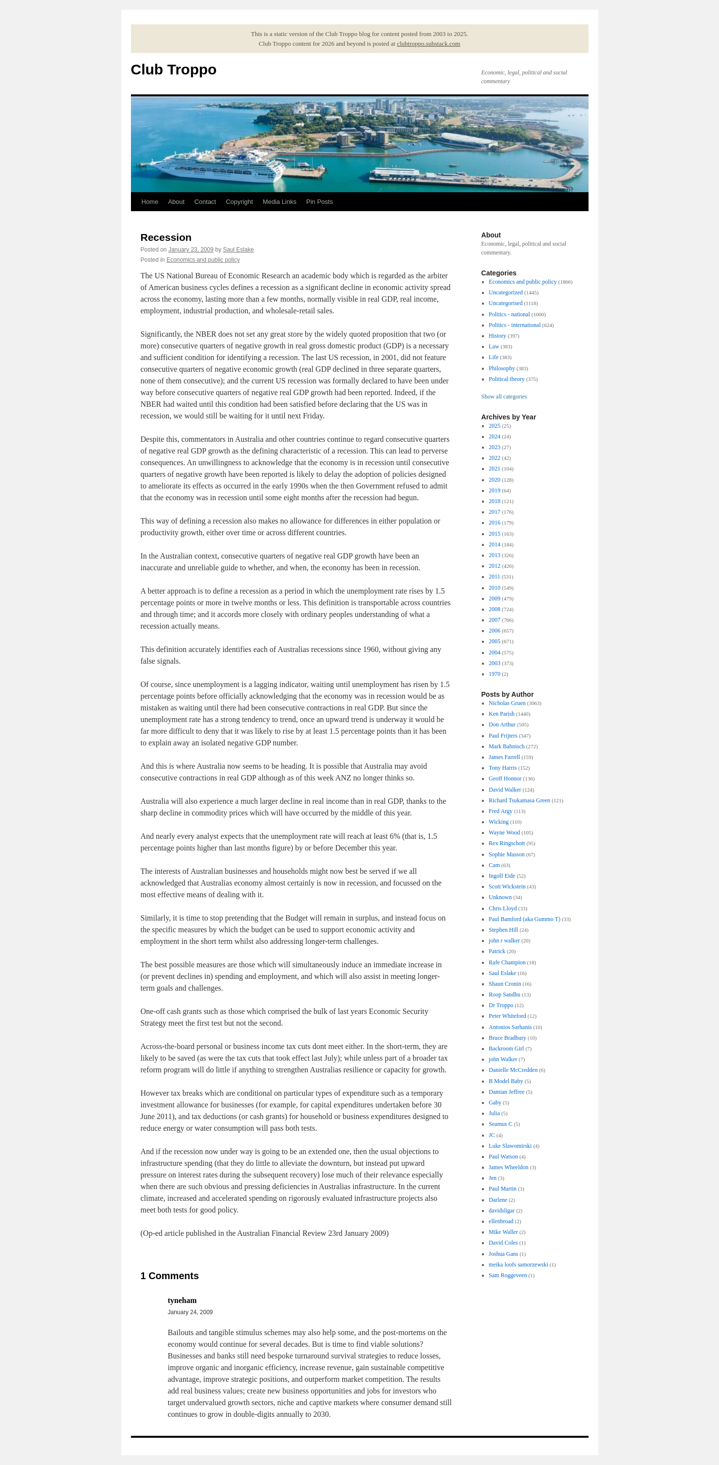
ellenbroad (501, 1221)
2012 (494, 565)
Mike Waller (503, 1232)
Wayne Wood (504, 832)
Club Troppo (174, 69)
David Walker (505, 789)
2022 (494, 457)
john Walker (503, 1059)
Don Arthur (502, 724)
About (176, 201)
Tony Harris (502, 767)
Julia (494, 1113)
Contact (205, 201)
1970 (494, 673)
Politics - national (509, 314)
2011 (494, 576)
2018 (494, 501)
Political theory (507, 379)
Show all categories (504, 396)
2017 (494, 511)
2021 (494, 468)
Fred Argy (501, 811)
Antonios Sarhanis (510, 1027)
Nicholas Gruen (507, 703)
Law (494, 346)
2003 (494, 663)
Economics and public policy (203, 259)
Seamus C (500, 1124)
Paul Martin (502, 1188)
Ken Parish (502, 713)
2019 (494, 490)
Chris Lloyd (503, 908)
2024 (494, 436)
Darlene (498, 1199)
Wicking (499, 821)
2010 (494, 587)
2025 (494, 425)
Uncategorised (505, 303)
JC (492, 1135)
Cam (494, 865)
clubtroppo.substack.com (428, 43)
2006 (494, 630)
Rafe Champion (507, 962)
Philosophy (502, 368)
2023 (494, 447)
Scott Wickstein (507, 886)
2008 (494, 609)
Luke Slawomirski (510, 1145)
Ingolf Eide (502, 875)
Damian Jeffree (506, 1091)
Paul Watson (503, 1156)
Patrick (497, 951)
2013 (494, 555)
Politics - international (515, 325)
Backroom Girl (506, 1048)
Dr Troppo (501, 1005)
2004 (494, 652)
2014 (494, 544)
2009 (494, 598)
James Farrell (504, 757)
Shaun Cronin (505, 983)
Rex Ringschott (507, 843)
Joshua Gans (503, 1253)
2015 (494, 533)
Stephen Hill (503, 929)
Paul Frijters (503, 735)
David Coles (503, 1242)
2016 (494, 522)
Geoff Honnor (505, 778)
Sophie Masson (507, 854)
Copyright (239, 201)
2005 (494, 641)
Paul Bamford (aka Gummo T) (524, 919)
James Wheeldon (508, 1167)
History (497, 335)
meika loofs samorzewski (518, 1264)
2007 (494, 619)
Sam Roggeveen (508, 1275)
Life (493, 357)
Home (150, 201)
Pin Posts (319, 201)
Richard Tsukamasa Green (519, 800)
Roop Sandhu (504, 994)
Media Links (279, 201)
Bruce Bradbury (507, 1037)
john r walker (504, 940)
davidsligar (502, 1210)
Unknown (500, 897)
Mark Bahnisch (507, 746)
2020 (494, 479)
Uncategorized (506, 292)
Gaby (495, 1102)
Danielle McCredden (513, 1070)
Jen (493, 1178)
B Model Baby (506, 1081)
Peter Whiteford (507, 1016)
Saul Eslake (238, 249)
